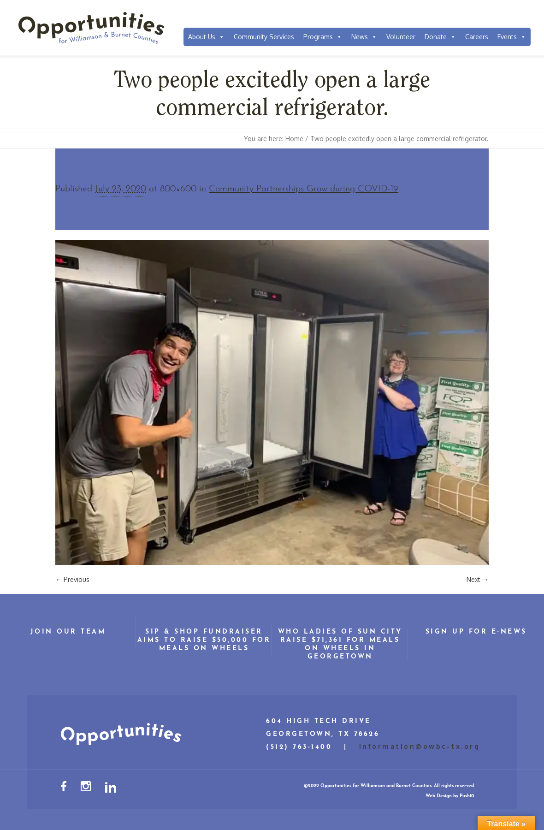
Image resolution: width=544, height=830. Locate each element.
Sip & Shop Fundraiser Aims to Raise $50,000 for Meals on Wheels (204, 640)
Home (294, 138)
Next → (478, 579)
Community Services (264, 37)
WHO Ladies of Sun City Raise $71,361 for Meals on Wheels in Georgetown (340, 644)
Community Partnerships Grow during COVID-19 (303, 189)
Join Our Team (68, 631)
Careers (476, 37)
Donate (440, 37)
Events (511, 37)
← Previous (72, 579)
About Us (206, 37)
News (364, 37)
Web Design (439, 796)
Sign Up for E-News (476, 631)
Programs (322, 37)
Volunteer (400, 37)
